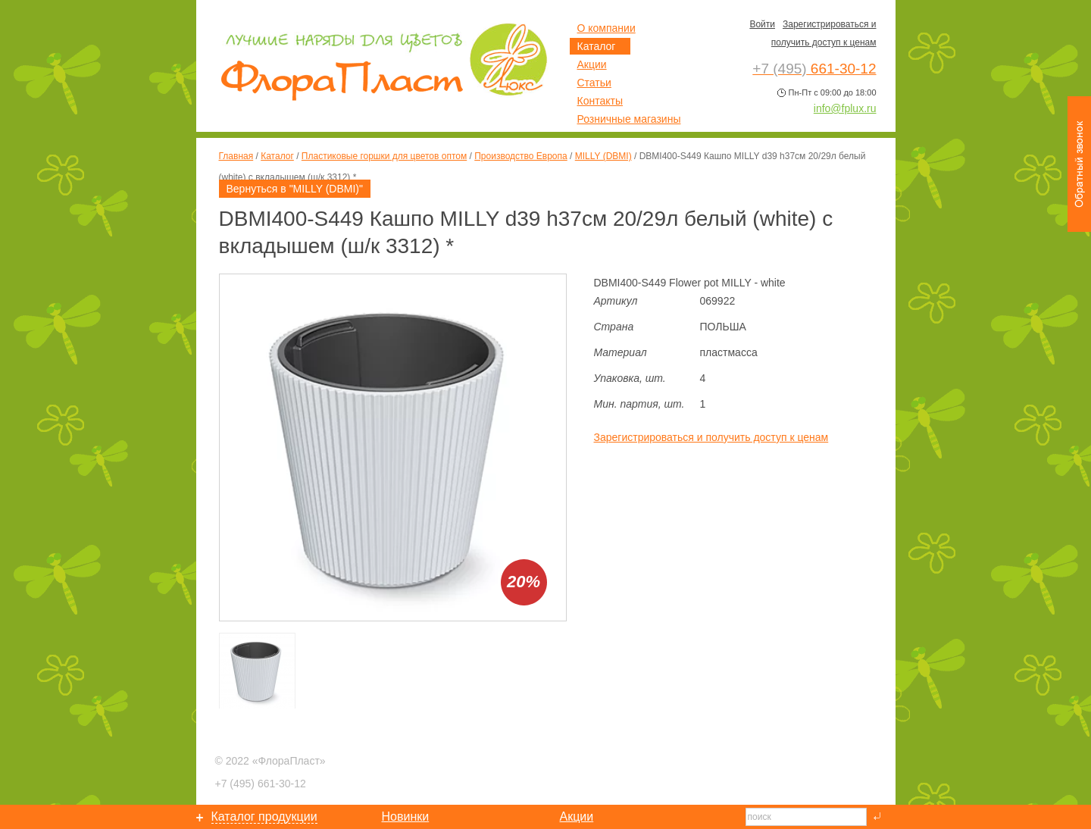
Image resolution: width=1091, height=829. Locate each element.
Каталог (277, 156)
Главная (236, 156)
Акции (592, 64)
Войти (762, 24)
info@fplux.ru (845, 108)
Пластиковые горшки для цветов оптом (384, 156)
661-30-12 (260, 783)
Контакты (600, 101)
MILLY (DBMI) (603, 156)
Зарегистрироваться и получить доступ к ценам (711, 437)
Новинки (406, 816)
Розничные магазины (629, 119)
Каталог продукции (264, 816)
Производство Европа (520, 156)
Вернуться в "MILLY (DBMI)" (295, 189)
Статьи (594, 83)
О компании (606, 28)
